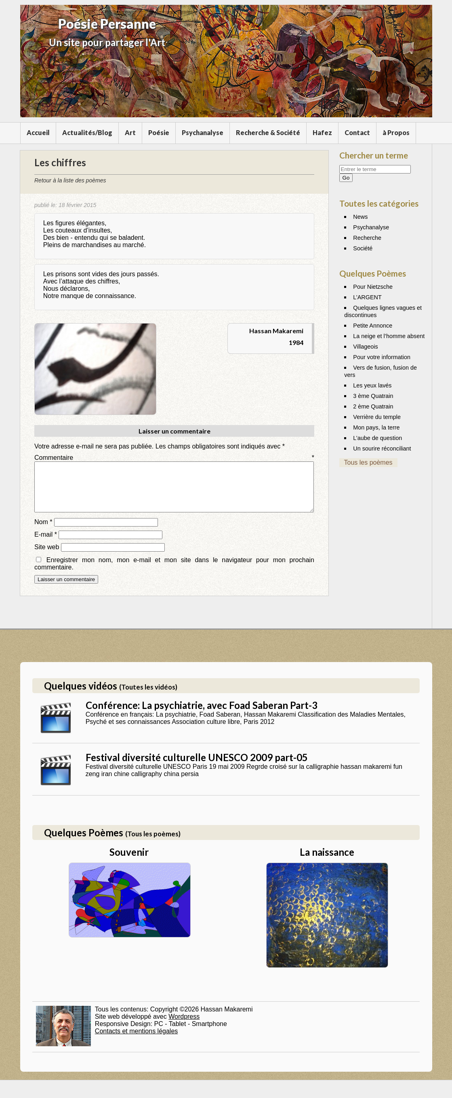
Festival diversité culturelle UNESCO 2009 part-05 (197, 767)
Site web (46, 556)
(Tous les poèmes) (153, 843)
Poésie (158, 132)
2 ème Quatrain (373, 406)
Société (362, 248)
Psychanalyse (202, 132)
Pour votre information (381, 357)
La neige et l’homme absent (389, 336)
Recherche (367, 238)
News (360, 217)
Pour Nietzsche (373, 286)
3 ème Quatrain (373, 396)
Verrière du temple (377, 417)
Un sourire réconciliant (382, 448)
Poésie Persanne (107, 24)
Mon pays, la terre (376, 427)
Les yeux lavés (372, 385)
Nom (43, 531)
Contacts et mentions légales (136, 1040)
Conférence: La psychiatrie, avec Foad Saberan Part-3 (201, 715)
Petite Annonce (372, 325)
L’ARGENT (367, 297)
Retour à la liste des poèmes (70, 180)
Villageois (365, 346)
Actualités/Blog (87, 132)
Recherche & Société (268, 132)
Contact (357, 132)
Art (130, 132)
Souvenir (129, 861)
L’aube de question (377, 438)
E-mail (45, 544)
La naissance (327, 861)
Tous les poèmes (368, 462)
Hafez (322, 132)
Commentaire (174, 457)
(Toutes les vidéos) (148, 696)
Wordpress (184, 1026)
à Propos (396, 132)
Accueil (38, 132)
